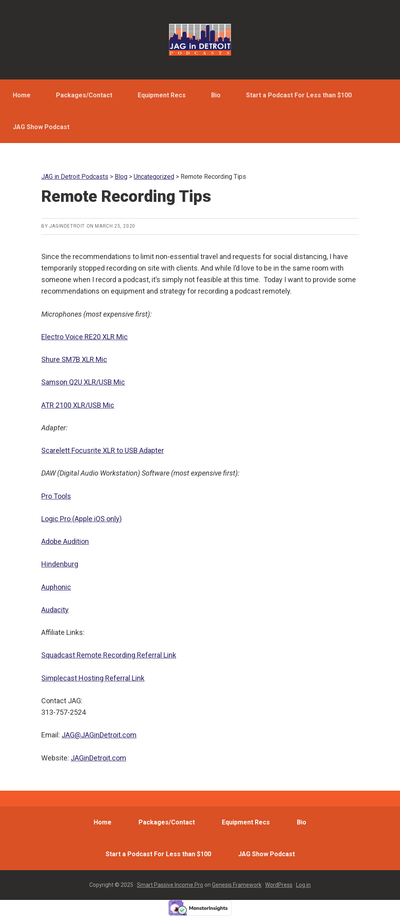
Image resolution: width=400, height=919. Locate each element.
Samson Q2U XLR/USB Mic (83, 382)
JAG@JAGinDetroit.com (99, 735)
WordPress (278, 885)
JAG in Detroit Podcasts (200, 40)
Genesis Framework (237, 885)
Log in (303, 885)
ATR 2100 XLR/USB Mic (77, 405)
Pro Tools (56, 496)
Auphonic (56, 587)
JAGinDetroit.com (98, 758)
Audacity (55, 610)
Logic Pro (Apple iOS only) (81, 519)
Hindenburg (59, 564)
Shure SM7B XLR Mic (74, 359)
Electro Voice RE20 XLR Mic (84, 337)
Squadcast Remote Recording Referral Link (108, 655)
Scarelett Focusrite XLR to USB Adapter (102, 450)
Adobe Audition (65, 541)
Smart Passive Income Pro (170, 885)
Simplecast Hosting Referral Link (92, 678)
